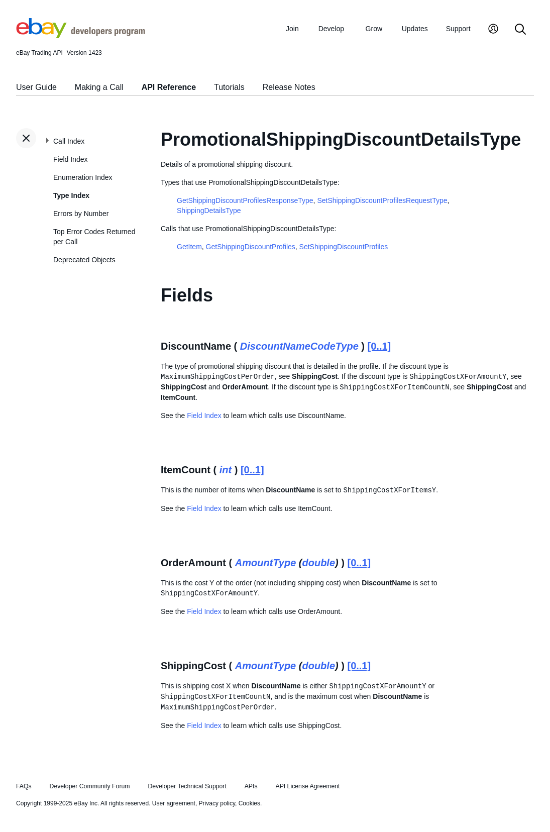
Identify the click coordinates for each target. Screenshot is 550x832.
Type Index (71, 195)
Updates (415, 29)
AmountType (265, 562)
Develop (331, 29)
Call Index (68, 141)
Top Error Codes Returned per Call (94, 237)
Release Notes (289, 87)
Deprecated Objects (84, 260)
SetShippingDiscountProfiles (343, 247)
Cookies (249, 803)
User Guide (36, 87)
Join (292, 29)
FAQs (24, 786)
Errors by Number (80, 214)
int (225, 469)
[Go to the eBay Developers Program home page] (80, 36)
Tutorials (229, 87)
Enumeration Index (83, 177)
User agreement (173, 803)
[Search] (520, 30)
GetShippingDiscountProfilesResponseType (245, 200)
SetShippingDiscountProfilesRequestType (382, 200)
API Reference (169, 87)
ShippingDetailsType (209, 210)
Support (458, 29)
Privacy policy (217, 803)
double (318, 562)
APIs (251, 786)
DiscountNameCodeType (299, 346)
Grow (374, 29)
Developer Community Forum (90, 786)
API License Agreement (307, 786)
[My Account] (493, 30)
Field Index (70, 159)
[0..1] (379, 346)
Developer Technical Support (187, 786)
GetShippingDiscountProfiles (250, 247)
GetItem (189, 247)
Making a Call (99, 87)
